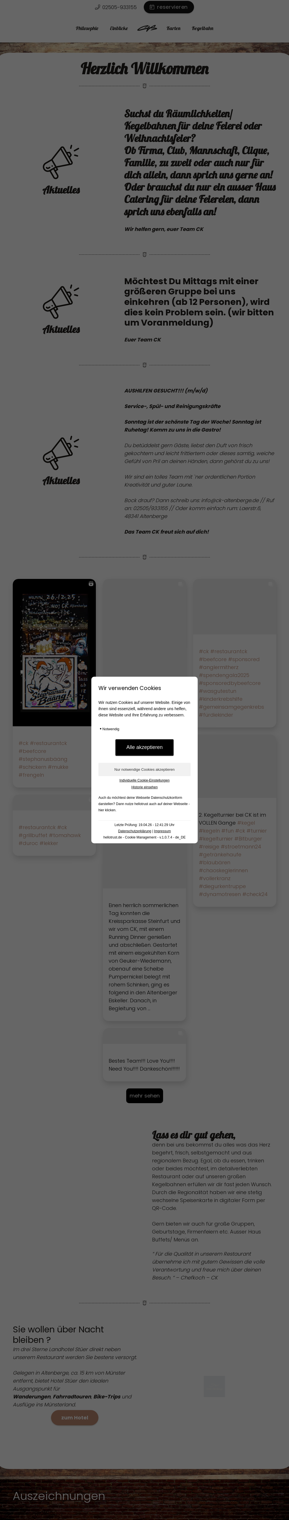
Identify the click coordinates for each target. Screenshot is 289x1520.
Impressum (162, 831)
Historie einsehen (144, 787)
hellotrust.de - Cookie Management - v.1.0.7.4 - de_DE (145, 837)
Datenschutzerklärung (134, 831)
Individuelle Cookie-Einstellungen (144, 780)
